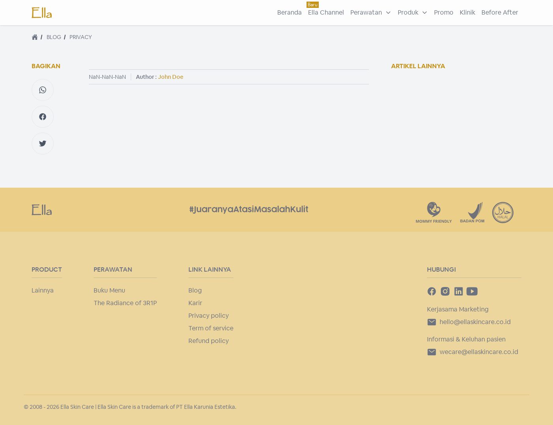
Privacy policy (208, 315)
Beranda (289, 12)
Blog (195, 290)
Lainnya (43, 290)
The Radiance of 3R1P (125, 303)
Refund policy (208, 341)
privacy (81, 37)
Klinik (467, 12)
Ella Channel (326, 12)
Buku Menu (109, 290)
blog (54, 37)
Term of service (210, 328)
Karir (195, 303)
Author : (159, 76)
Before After (500, 12)
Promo (443, 12)
